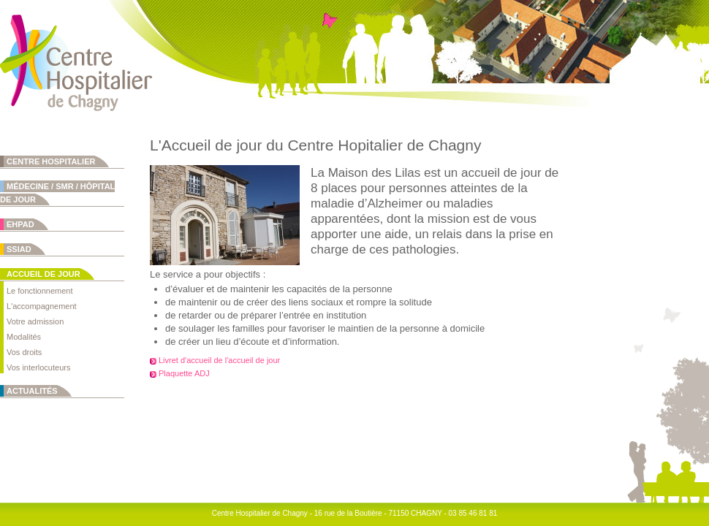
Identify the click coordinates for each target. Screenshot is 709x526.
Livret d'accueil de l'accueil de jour (219, 360)
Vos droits (24, 352)
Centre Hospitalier (51, 161)
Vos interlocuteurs (38, 367)
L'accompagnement (42, 306)
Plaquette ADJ (184, 373)
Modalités (24, 336)
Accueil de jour (43, 274)
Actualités (32, 390)
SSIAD (19, 249)
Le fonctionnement (40, 290)
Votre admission (35, 321)
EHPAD (20, 224)
